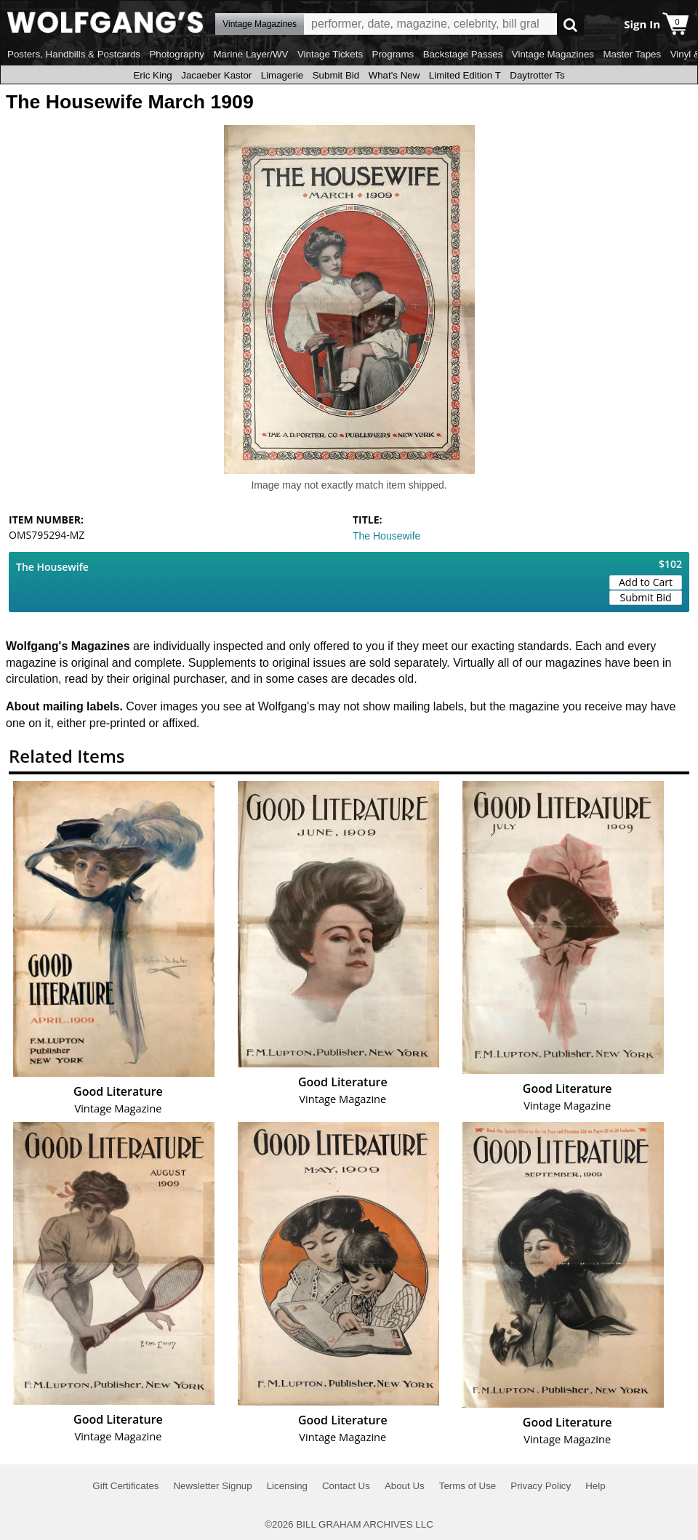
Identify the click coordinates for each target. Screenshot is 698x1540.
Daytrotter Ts (537, 75)
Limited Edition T (465, 75)
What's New (394, 75)
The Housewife (386, 536)
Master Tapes (632, 54)
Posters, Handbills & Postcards (73, 54)
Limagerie (282, 75)
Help (595, 1485)
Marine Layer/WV (250, 54)
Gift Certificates (125, 1485)
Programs (393, 54)
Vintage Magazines (553, 54)
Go (570, 24)
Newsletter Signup (212, 1485)
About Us (405, 1485)
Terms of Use (468, 1485)
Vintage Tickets (330, 54)
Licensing (287, 1485)
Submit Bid (336, 75)
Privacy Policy (540, 1485)
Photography (176, 54)
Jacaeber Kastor (216, 75)
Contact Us (346, 1485)
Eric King (152, 75)
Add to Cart (646, 582)
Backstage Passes (463, 54)
